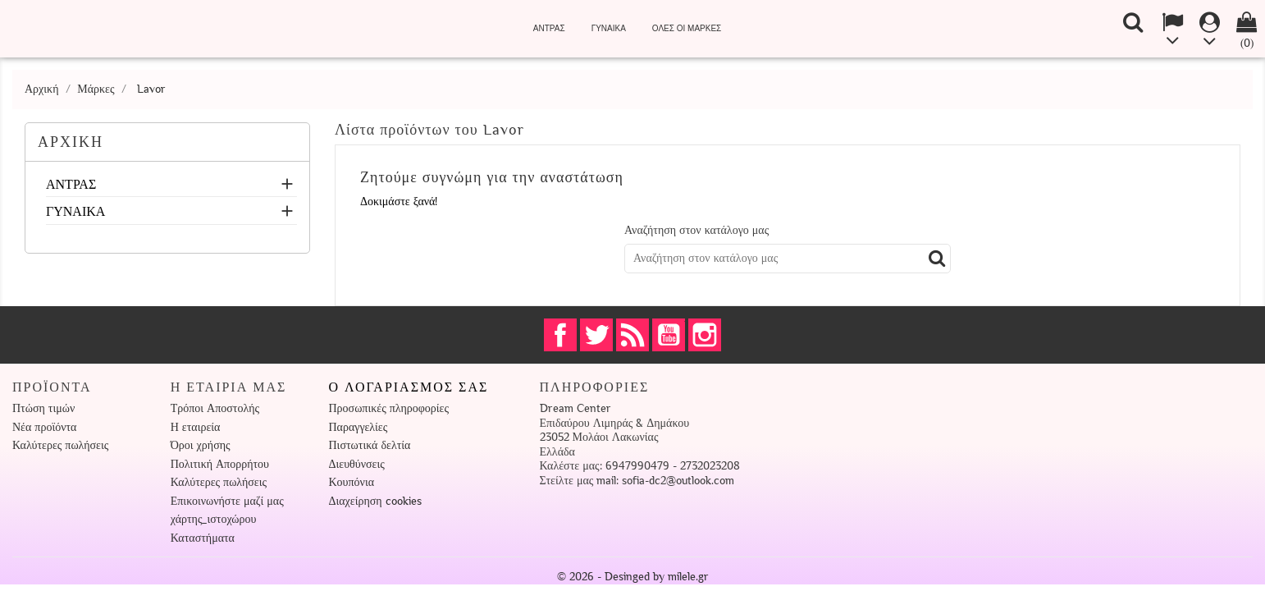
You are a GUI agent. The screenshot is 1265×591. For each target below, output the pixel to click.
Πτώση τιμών (43, 408)
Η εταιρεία (196, 427)
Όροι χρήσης (201, 445)
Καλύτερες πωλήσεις (60, 445)
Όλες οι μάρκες (686, 28)
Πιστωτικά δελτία (370, 445)
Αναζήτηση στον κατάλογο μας (696, 230)
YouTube (668, 334)
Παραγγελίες (358, 427)
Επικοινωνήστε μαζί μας (227, 501)
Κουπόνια (352, 482)
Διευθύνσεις (357, 464)
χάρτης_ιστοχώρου (214, 519)
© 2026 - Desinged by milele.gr (633, 576)
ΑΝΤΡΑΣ (549, 28)
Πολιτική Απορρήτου (220, 464)
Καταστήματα (203, 538)
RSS (632, 334)
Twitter (596, 334)
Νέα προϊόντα (44, 427)
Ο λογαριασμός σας (409, 387)
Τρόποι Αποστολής (215, 408)
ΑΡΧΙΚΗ (70, 142)
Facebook (560, 334)
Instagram (704, 334)
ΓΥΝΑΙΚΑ (608, 28)
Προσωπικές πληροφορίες (389, 408)
